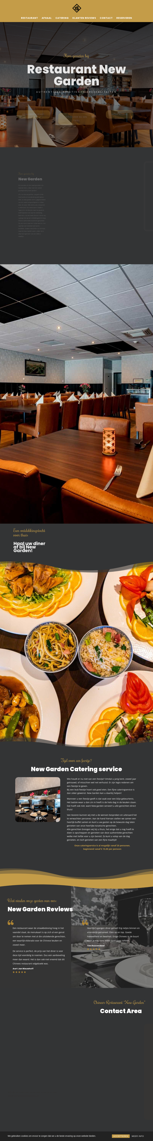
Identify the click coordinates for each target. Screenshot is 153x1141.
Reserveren (124, 18)
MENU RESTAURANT (33, 116)
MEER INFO (138, 1136)
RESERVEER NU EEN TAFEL (76, 121)
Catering (62, 18)
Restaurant (29, 18)
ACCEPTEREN (120, 1136)
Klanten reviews (84, 18)
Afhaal (47, 18)
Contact (106, 18)
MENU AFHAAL (120, 116)
